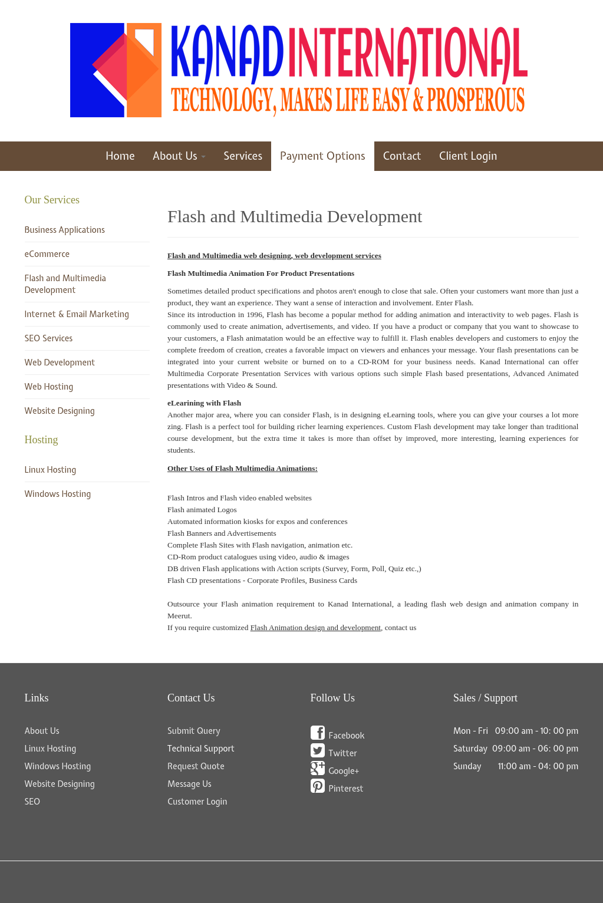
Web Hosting (49, 386)
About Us (179, 156)
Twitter (343, 753)
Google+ (344, 771)
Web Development (60, 362)
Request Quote (196, 766)
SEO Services (49, 338)
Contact (402, 156)
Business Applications (65, 230)
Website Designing (60, 411)
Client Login (468, 156)
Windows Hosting (58, 494)
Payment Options (322, 156)
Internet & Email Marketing (77, 314)
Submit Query (193, 731)
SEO (33, 801)
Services (242, 156)
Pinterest (346, 788)
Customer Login (197, 801)
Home (120, 156)
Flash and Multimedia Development (294, 216)
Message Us (189, 784)
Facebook (347, 735)
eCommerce (47, 254)
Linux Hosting (51, 469)
